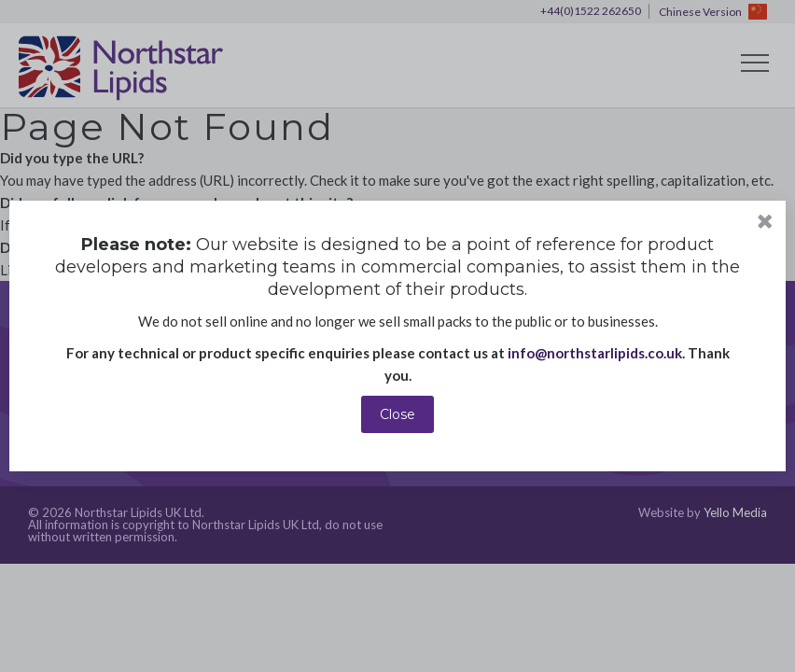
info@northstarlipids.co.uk (595, 352)
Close (397, 414)
